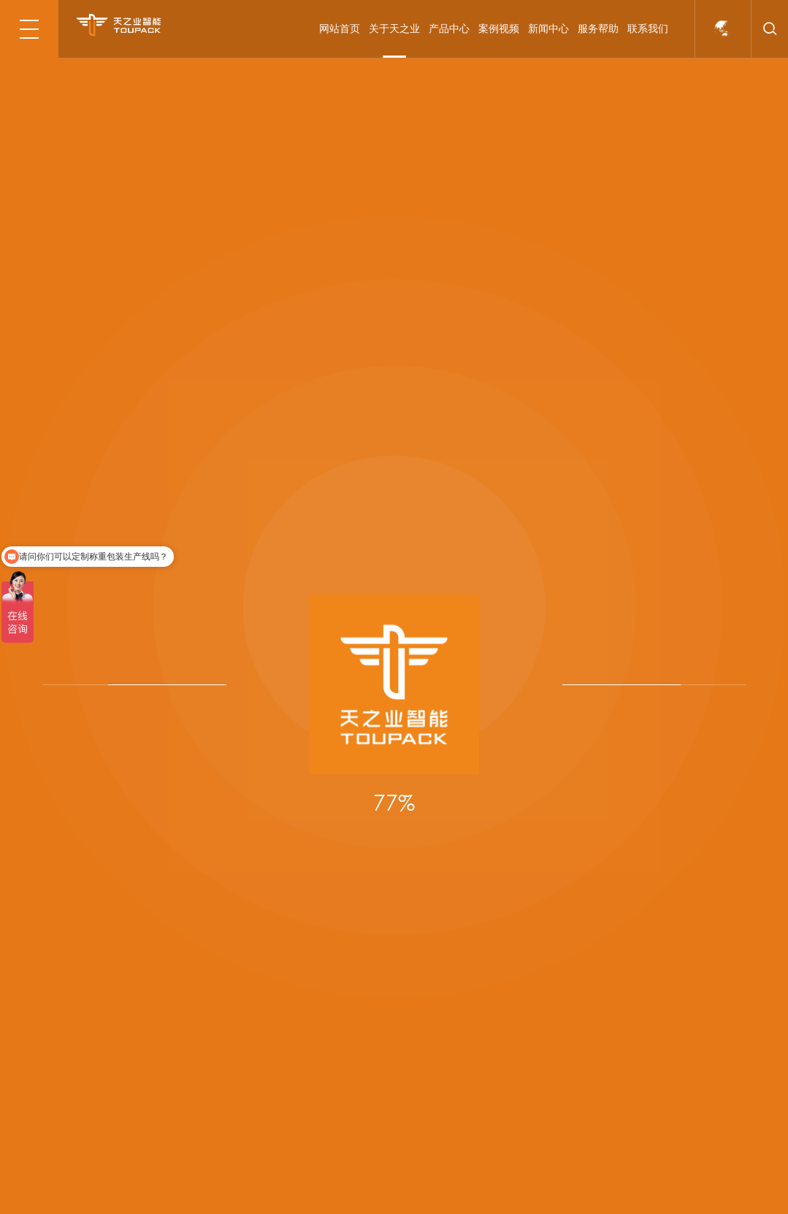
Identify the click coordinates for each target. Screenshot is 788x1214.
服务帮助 (598, 28)
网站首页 (339, 28)
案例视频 (498, 28)
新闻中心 (548, 28)
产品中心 (449, 28)
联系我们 (647, 28)
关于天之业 (394, 28)
